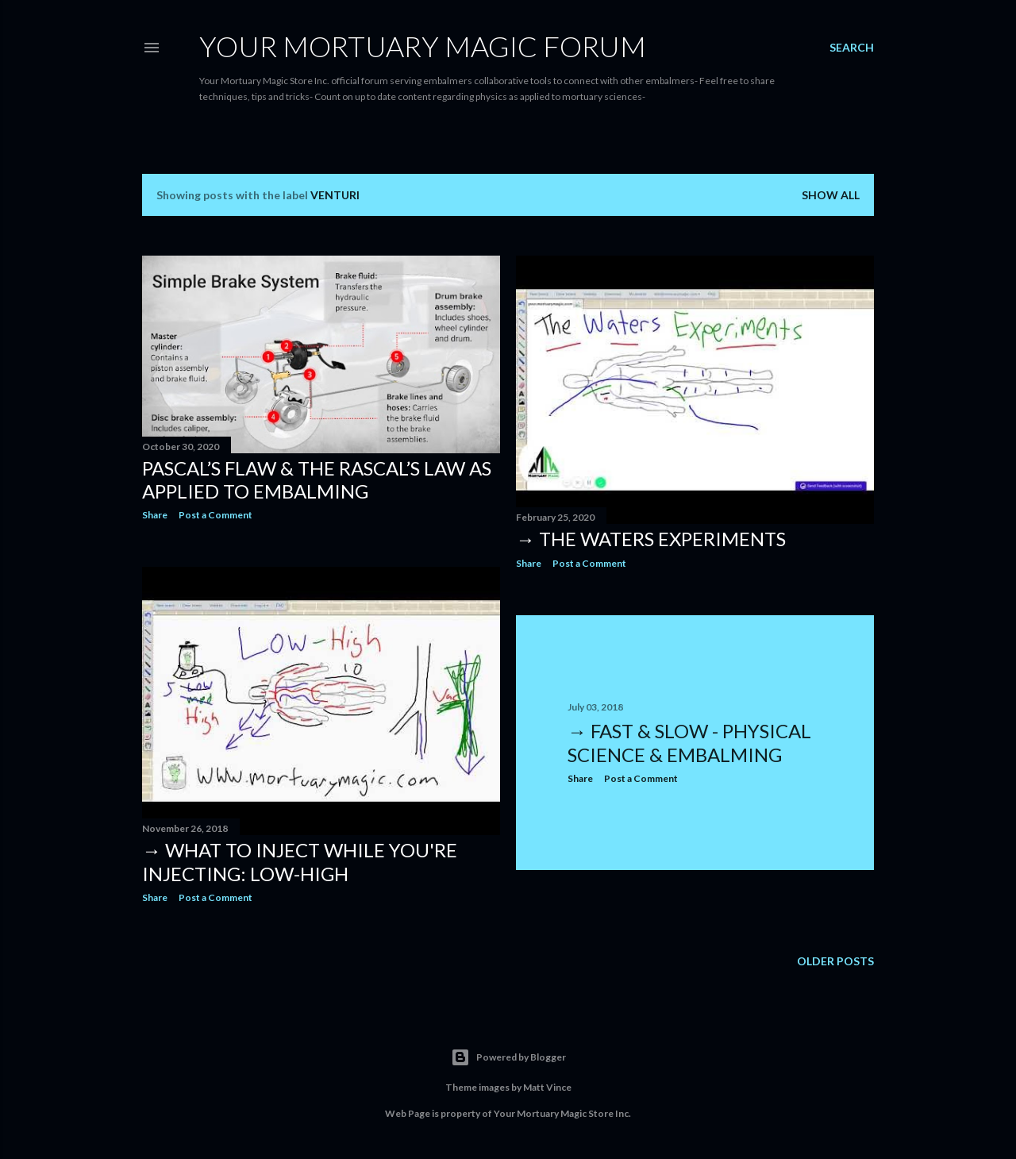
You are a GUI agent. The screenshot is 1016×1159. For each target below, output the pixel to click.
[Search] (851, 48)
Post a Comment (215, 515)
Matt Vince (547, 1087)
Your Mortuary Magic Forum (422, 46)
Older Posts (835, 961)
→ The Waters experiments (651, 538)
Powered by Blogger (508, 1057)
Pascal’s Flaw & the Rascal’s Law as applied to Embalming (316, 479)
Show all (831, 195)
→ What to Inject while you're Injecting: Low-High (299, 861)
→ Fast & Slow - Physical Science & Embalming (689, 742)
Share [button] (154, 515)
